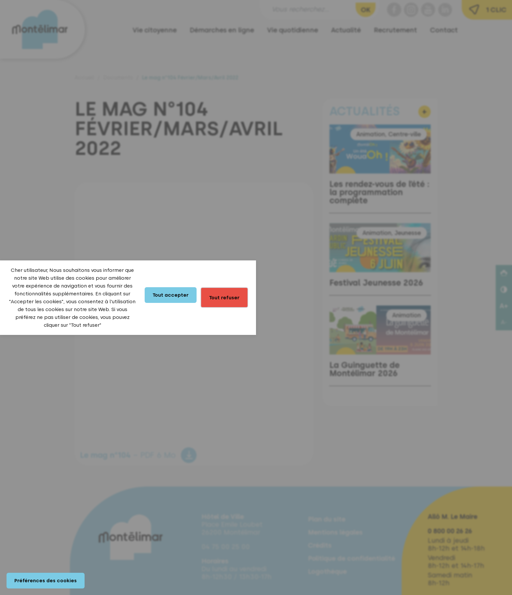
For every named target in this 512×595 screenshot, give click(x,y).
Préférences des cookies (45, 581)
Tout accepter (170, 295)
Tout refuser (224, 298)
